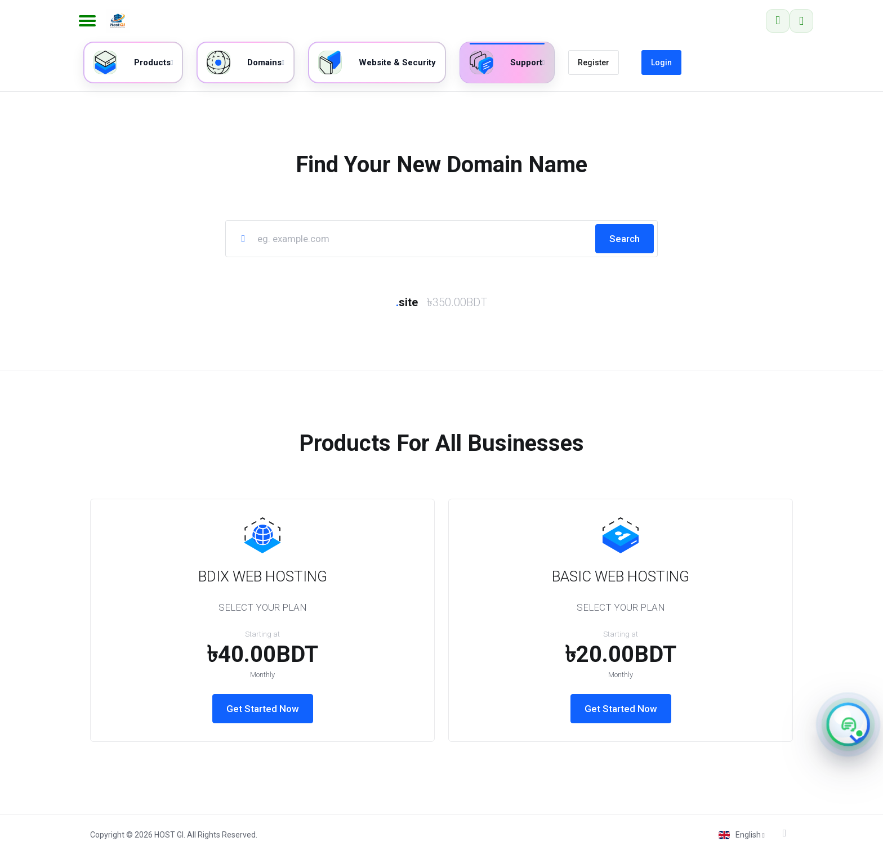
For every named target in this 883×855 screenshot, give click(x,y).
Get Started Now (262, 708)
